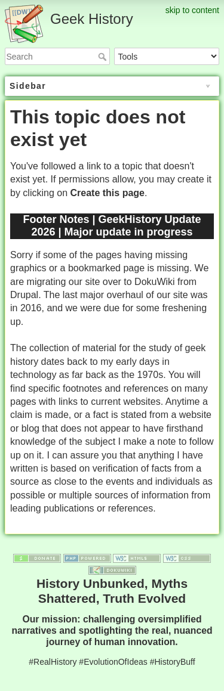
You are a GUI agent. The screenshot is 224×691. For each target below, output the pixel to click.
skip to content (192, 10)
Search (103, 56)
